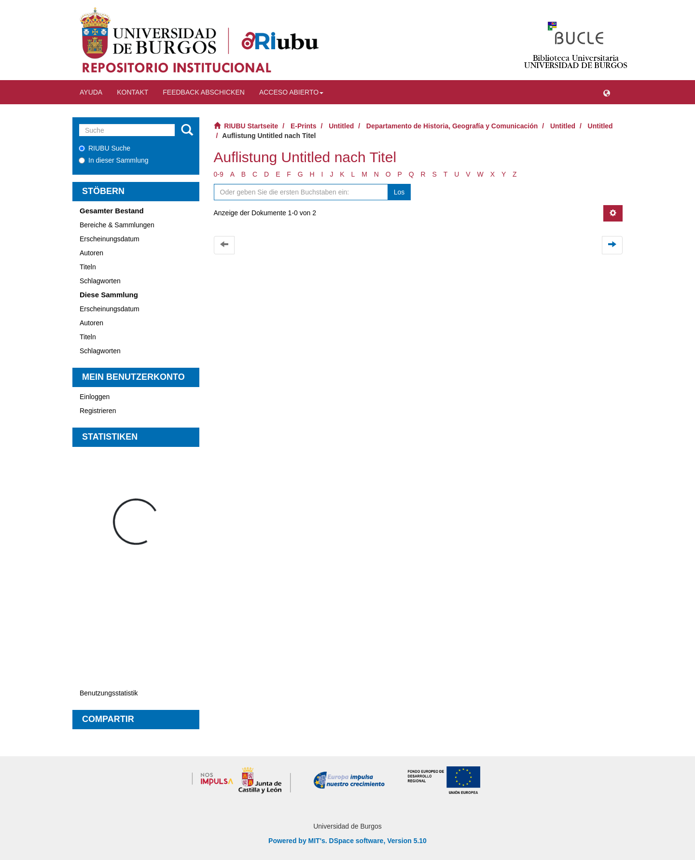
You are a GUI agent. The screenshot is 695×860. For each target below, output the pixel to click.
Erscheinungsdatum (109, 239)
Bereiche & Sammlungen (117, 225)
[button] (606, 92)
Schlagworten (100, 281)
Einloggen (95, 397)
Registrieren (98, 411)
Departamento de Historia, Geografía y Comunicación (452, 126)
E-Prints (304, 126)
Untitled (341, 126)
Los (399, 192)
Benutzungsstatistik (109, 693)
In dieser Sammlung (114, 160)
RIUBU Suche (104, 148)
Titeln (88, 267)
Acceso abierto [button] (291, 92)
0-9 (218, 174)
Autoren (91, 253)
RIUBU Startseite (251, 126)
